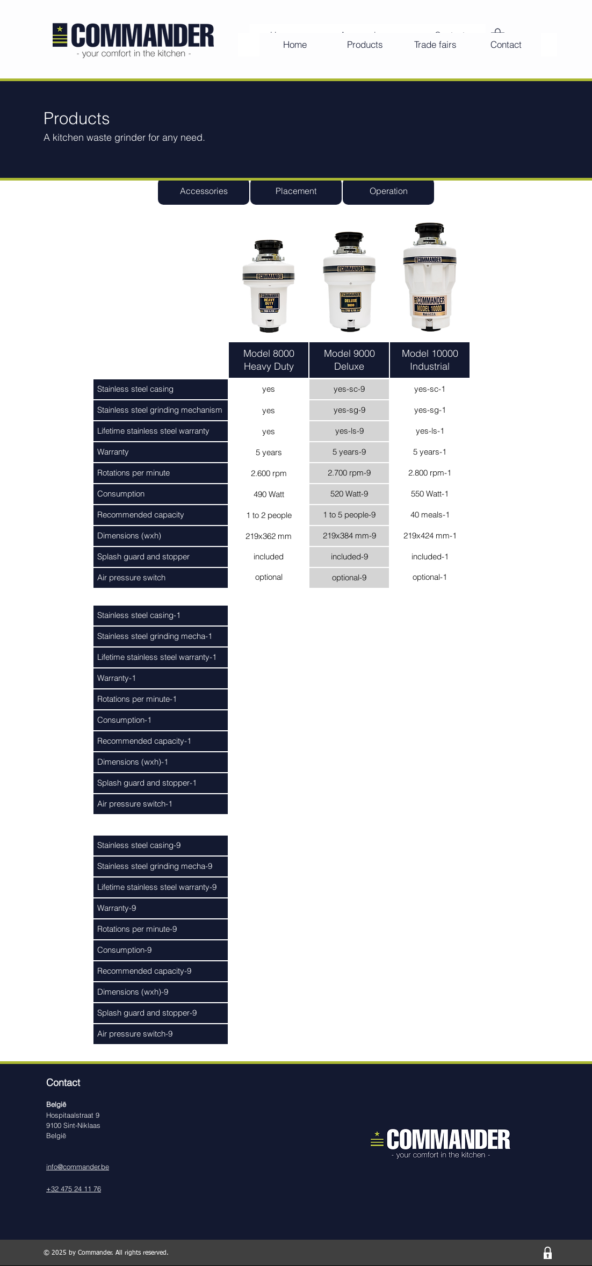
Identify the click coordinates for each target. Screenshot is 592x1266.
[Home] (294, 44)
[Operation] (388, 191)
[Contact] (506, 44)
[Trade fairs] (435, 44)
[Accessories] (203, 191)
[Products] (365, 44)
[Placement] (296, 191)
